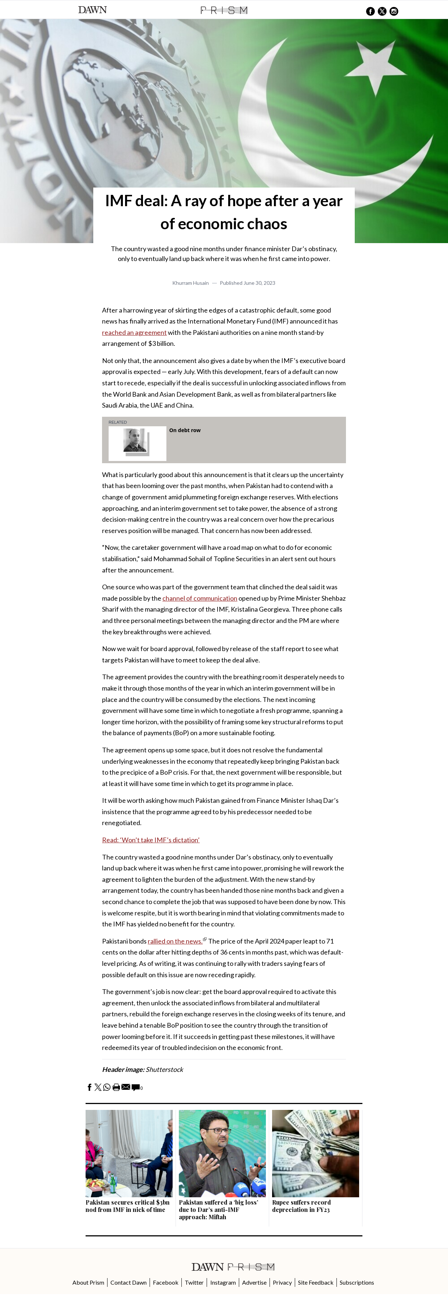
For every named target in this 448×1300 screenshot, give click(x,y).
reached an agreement (134, 332)
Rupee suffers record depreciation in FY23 (301, 1205)
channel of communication (199, 598)
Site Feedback (316, 1282)
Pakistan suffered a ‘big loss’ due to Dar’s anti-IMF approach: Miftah (218, 1209)
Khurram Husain (190, 283)
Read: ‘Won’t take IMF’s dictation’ (151, 840)
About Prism (88, 1282)
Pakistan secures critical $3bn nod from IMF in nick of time (128, 1205)
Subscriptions (357, 1282)
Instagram (223, 1282)
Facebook (165, 1282)
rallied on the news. (175, 941)
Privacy (282, 1282)
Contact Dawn (128, 1282)
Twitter (194, 1282)
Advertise (254, 1282)
